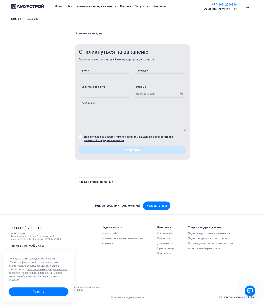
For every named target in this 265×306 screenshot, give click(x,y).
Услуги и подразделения (204, 227)
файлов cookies (30, 262)
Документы (165, 243)
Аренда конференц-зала (204, 248)
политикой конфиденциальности (104, 140)
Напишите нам (157, 205)
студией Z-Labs (244, 297)
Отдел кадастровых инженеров (209, 233)
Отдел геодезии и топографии (208, 238)
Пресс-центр (165, 248)
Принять (38, 291)
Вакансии (163, 238)
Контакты (164, 253)
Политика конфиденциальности (127, 297)
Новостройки (111, 233)
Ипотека (107, 243)
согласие (95, 136)
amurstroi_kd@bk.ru (27, 245)
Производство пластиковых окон (210, 243)
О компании (165, 233)
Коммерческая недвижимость (122, 238)
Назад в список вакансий (95, 181)
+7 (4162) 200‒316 (224, 4)
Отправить (132, 150)
